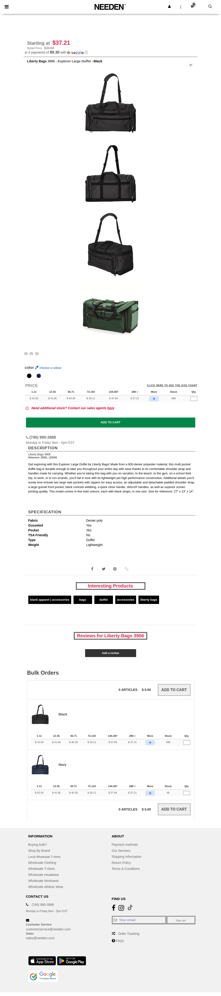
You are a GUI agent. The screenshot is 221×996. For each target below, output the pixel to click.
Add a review (110, 656)
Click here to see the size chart (172, 389)
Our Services (121, 854)
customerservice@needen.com (48, 933)
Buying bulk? (37, 848)
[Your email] (139, 923)
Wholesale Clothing (42, 866)
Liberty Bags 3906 (39, 458)
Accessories (125, 603)
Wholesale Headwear (43, 878)
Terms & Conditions (126, 872)
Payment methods (125, 848)
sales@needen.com (40, 942)
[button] (169, 6)
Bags (82, 603)
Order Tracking (128, 937)
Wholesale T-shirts (41, 872)
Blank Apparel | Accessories (49, 603)
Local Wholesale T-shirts (46, 860)
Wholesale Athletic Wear (45, 890)
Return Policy (121, 866)
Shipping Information (126, 860)
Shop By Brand (39, 854)
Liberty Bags (37, 65)
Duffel (103, 603)
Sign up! (181, 924)
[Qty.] (193, 403)
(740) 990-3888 (43, 908)
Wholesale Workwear (43, 884)
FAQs (120, 944)
